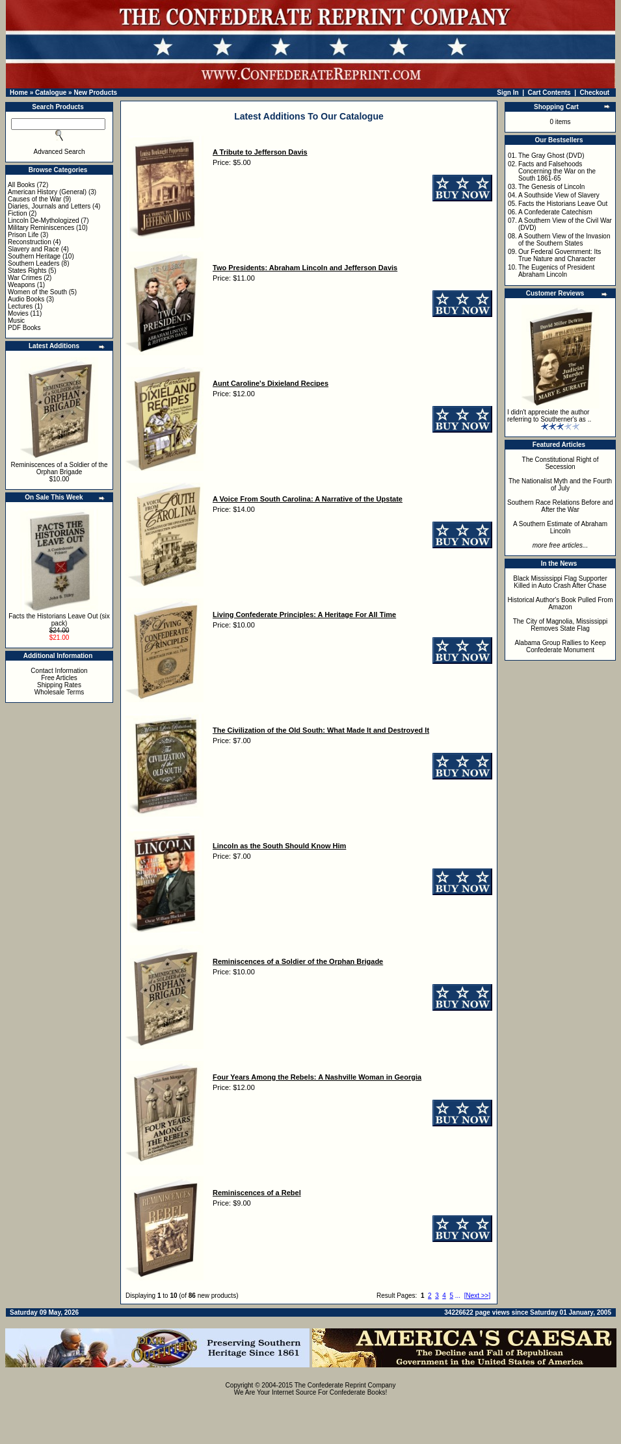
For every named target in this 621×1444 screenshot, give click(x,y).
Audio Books (26, 299)
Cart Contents (549, 92)
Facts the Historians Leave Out (562, 203)
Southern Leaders (34, 263)
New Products (95, 92)
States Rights (27, 270)
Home (19, 92)
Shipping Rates (59, 685)
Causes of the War (34, 199)
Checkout (595, 92)
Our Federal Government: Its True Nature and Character (559, 255)
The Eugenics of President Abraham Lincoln (556, 271)
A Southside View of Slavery (559, 195)
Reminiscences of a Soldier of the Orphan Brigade (59, 468)
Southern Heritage (34, 256)
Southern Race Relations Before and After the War (560, 506)
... (457, 1295)
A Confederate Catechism (555, 212)
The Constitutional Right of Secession (560, 463)
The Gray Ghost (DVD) (551, 155)
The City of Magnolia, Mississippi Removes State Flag (560, 625)
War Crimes (25, 277)
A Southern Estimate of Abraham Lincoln (560, 527)
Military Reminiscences (41, 227)
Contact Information (59, 670)
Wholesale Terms (59, 692)
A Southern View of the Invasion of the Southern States (564, 240)
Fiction (17, 213)
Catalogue (50, 92)
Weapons (21, 284)
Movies (18, 313)
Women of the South (37, 292)
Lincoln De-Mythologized (43, 220)
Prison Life (23, 234)
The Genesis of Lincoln (551, 186)
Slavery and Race (33, 249)
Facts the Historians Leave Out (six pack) (59, 620)
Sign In (507, 92)
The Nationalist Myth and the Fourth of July (560, 484)
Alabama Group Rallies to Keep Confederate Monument (559, 646)
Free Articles (59, 677)
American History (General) (47, 192)
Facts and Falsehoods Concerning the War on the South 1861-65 (557, 171)
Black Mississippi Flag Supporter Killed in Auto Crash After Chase (560, 582)
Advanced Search (59, 151)
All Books (21, 184)
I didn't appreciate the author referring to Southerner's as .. (549, 416)
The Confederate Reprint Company (345, 1385)
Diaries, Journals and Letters (49, 206)
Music (16, 320)
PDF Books (24, 327)
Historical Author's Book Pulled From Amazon (560, 603)
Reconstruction (29, 242)
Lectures (20, 306)
